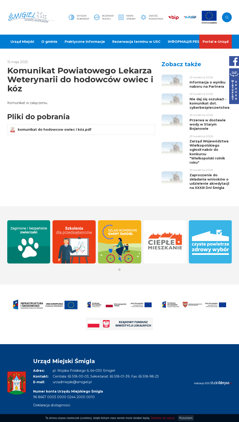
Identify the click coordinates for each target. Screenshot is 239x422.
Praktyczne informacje (85, 42)
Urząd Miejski (22, 42)
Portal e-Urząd (215, 42)
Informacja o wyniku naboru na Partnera (207, 84)
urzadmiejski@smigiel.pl (72, 382)
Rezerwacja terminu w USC (136, 42)
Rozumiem (186, 418)
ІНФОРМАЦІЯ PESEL (186, 42)
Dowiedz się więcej (162, 418)
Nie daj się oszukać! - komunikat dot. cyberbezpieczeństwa (209, 103)
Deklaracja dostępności (51, 405)
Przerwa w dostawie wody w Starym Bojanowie (208, 124)
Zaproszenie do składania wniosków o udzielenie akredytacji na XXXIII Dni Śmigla (209, 181)
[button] (119, 269)
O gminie (49, 42)
